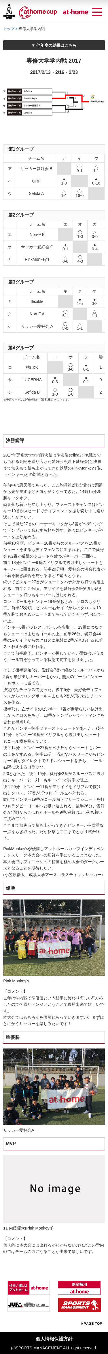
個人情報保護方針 (54, 1338)
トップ (8, 29)
